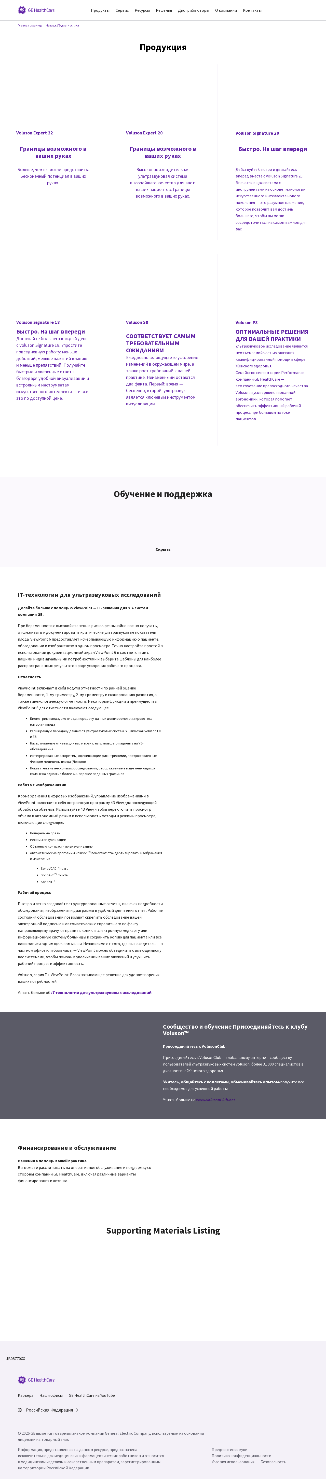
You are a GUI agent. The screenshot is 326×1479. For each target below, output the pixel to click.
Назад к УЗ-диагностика (62, 25)
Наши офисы (51, 1395)
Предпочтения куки (229, 1449)
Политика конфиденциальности (241, 1455)
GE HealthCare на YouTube (92, 1395)
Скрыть (163, 549)
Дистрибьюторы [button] (193, 10)
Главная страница (30, 25)
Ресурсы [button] (142, 10)
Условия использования (233, 1461)
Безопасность (273, 1461)
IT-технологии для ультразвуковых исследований (101, 992)
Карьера (25, 1395)
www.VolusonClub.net (215, 1099)
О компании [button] (226, 10)
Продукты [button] (100, 10)
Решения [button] (164, 10)
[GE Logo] (36, 9)
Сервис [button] (122, 10)
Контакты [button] (252, 10)
